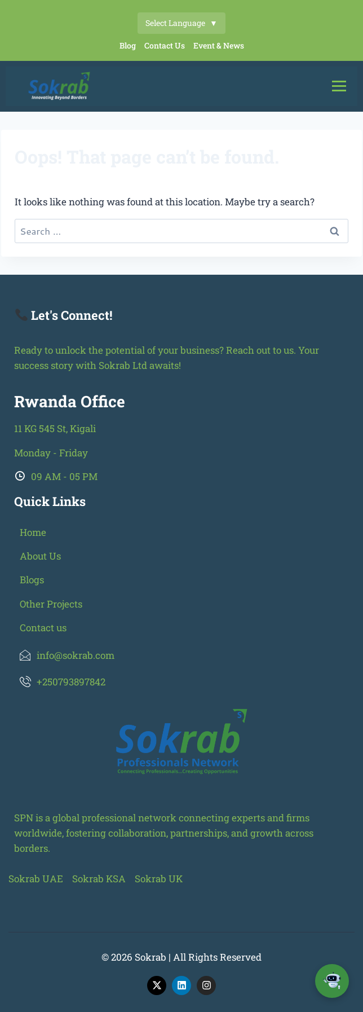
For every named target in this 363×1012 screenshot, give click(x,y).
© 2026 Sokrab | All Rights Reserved (181, 957)
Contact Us (164, 45)
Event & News (218, 45)
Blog (127, 45)
